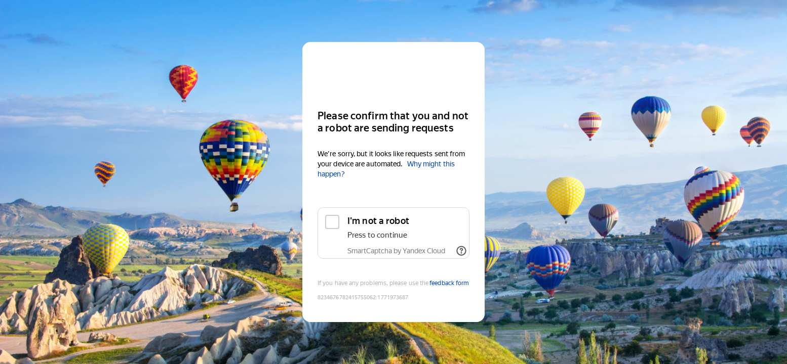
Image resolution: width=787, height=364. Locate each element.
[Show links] (461, 251)
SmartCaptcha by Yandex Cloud (396, 251)
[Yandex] (393, 71)
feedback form (449, 283)
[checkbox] (393, 233)
